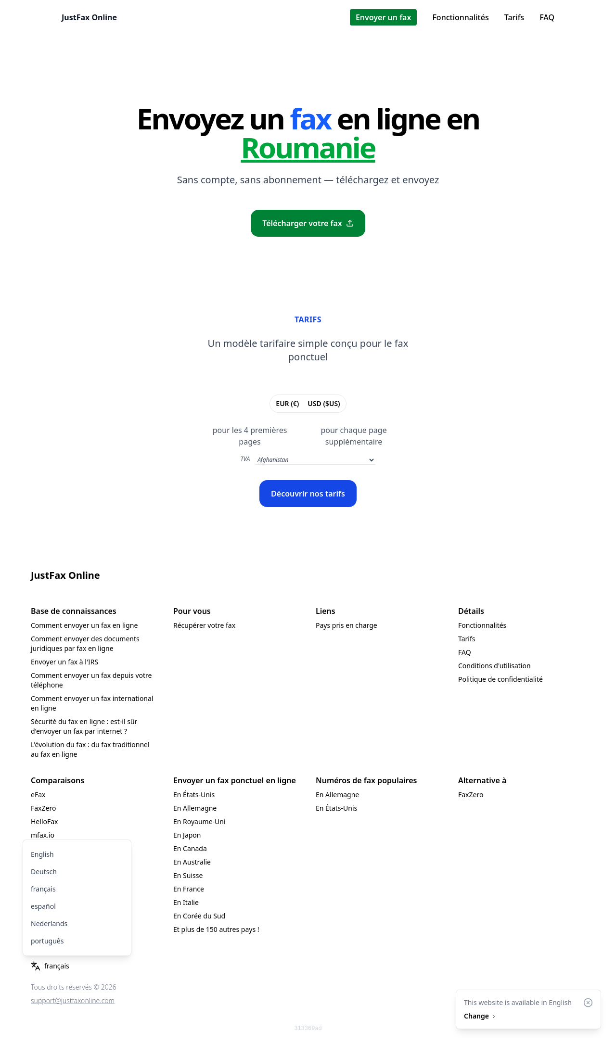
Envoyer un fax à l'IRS (64, 661)
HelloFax (44, 821)
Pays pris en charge (346, 625)
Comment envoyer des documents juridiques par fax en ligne (85, 643)
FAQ (546, 17)
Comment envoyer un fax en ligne (84, 625)
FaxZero (43, 808)
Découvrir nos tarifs (308, 493)
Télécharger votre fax (308, 223)
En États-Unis (194, 794)
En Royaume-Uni (199, 821)
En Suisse (188, 875)
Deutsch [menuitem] (44, 871)
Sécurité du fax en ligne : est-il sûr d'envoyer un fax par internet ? (84, 726)
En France (188, 888)
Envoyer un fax (383, 17)
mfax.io (42, 835)
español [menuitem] (43, 906)
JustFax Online (89, 17)
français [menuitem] (43, 888)
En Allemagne (195, 808)
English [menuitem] (42, 854)
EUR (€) (287, 403)
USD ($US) (323, 403)
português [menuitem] (47, 940)
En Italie (186, 902)
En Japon (187, 835)
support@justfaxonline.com (73, 1000)
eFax (38, 794)
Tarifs (514, 17)
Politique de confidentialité (500, 679)
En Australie (192, 861)
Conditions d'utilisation (494, 665)
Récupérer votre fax (204, 625)
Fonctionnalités (460, 17)
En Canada (190, 848)
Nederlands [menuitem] (49, 923)
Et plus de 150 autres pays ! (216, 929)
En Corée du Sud (199, 915)
